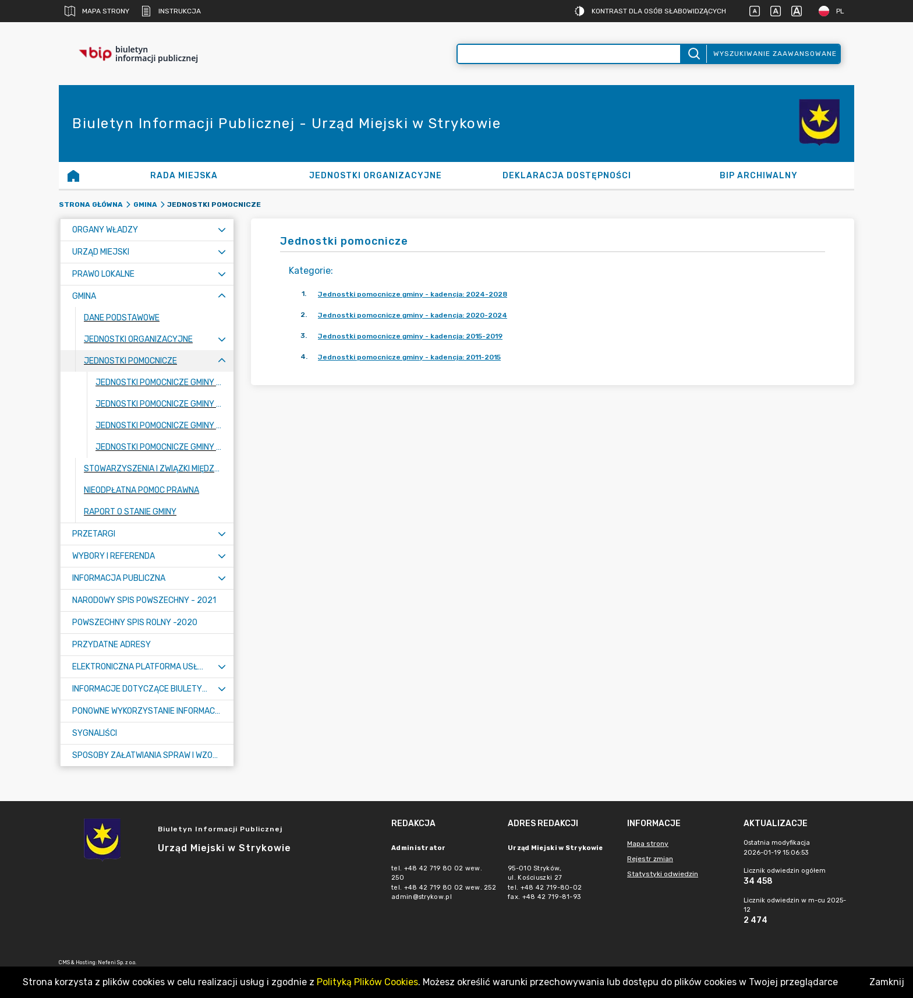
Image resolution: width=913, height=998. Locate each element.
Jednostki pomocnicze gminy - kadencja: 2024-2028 (412, 294)
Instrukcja (171, 11)
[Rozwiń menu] (222, 230)
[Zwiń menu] (222, 296)
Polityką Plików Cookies (367, 982)
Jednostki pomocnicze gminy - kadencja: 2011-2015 (409, 357)
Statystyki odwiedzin (662, 874)
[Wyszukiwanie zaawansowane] (569, 54)
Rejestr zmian (650, 859)
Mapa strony (97, 11)
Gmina (145, 204)
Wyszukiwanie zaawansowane (775, 54)
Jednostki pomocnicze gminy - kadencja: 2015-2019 (410, 336)
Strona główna (91, 204)
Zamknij (886, 982)
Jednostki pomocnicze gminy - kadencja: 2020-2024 (412, 315)
